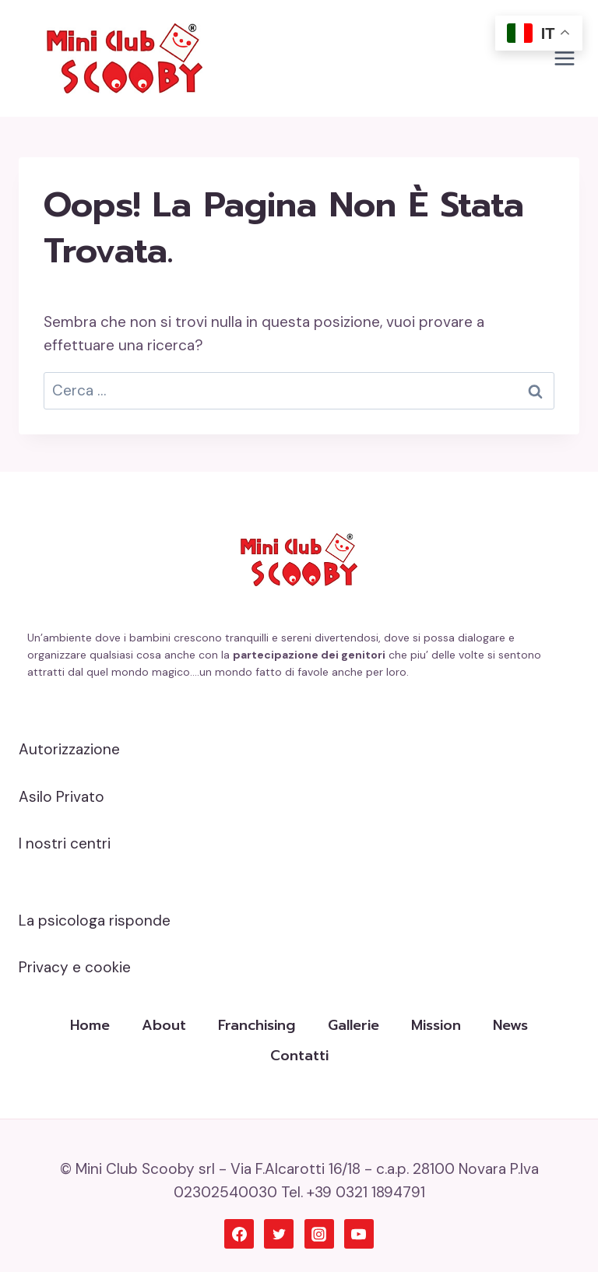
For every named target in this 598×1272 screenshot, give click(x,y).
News (510, 1025)
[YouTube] (359, 1234)
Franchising (256, 1025)
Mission (436, 1025)
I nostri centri (65, 843)
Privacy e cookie (75, 967)
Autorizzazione (69, 749)
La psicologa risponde (95, 920)
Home (90, 1025)
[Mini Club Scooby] (124, 58)
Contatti (299, 1055)
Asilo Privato (61, 796)
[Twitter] (279, 1234)
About (164, 1025)
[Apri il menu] (564, 58)
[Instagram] (319, 1234)
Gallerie (353, 1025)
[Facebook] (239, 1234)
